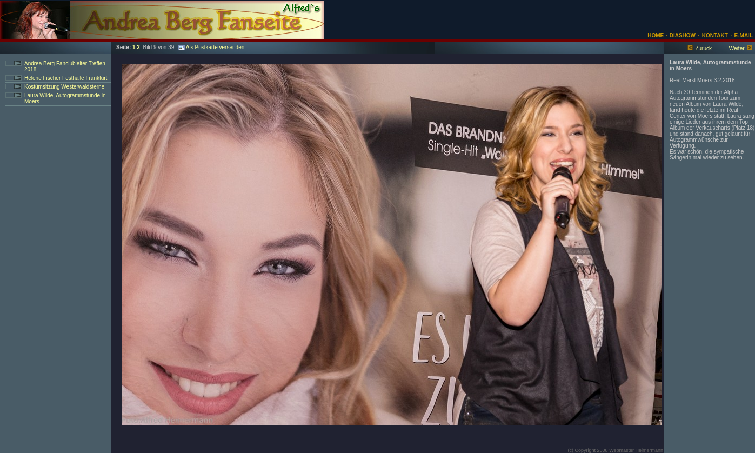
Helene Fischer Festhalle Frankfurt (65, 78)
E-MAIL (743, 35)
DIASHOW (682, 35)
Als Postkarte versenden (211, 47)
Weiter (737, 48)
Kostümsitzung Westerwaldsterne (64, 87)
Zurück (703, 48)
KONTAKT (715, 35)
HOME (655, 35)
